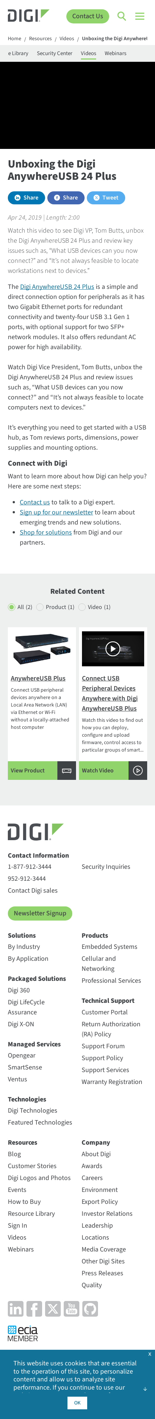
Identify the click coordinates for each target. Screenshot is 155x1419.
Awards (92, 1166)
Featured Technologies (40, 1122)
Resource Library (31, 1213)
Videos (67, 39)
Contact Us (87, 16)
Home (14, 39)
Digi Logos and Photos (39, 1178)
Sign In (17, 1225)
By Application (28, 958)
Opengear (21, 1055)
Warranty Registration (112, 1082)
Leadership (97, 1225)
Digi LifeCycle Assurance (26, 1007)
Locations (95, 1237)
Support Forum (103, 1046)
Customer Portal (105, 1012)
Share (30, 198)
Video (99, 607)
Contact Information (38, 855)
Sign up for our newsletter (56, 512)
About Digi (96, 1154)
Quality (92, 1285)
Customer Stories (32, 1166)
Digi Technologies (32, 1110)
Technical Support (108, 1001)
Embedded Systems (109, 946)
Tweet (110, 198)
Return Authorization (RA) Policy (111, 1029)
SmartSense (25, 1067)
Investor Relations (107, 1213)
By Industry (24, 946)
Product (60, 607)
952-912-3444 (27, 878)
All (25, 607)
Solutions (22, 935)
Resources (40, 39)
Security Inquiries (106, 866)
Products (95, 935)
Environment (100, 1190)
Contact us (35, 502)
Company (96, 1142)
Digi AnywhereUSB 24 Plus (57, 286)
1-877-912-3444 (29, 866)
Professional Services (111, 980)
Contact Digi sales (33, 890)
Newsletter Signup (40, 913)
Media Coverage (104, 1249)
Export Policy (100, 1201)
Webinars (115, 53)
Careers (92, 1178)
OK (77, 1403)
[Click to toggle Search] (122, 16)
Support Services (105, 1070)
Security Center (54, 53)
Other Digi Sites (103, 1261)
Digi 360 (19, 990)
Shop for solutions (46, 532)
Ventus (17, 1079)
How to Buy (24, 1201)
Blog (14, 1154)
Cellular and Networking (99, 963)
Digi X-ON (21, 1024)
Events (17, 1190)
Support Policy (102, 1058)
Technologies (27, 1099)
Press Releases (102, 1273)
